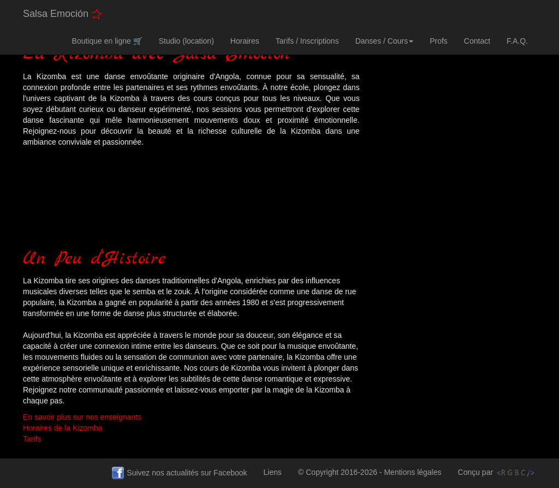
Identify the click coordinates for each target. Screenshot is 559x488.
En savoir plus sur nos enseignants (82, 417)
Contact (477, 41)
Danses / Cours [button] (384, 41)
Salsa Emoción (62, 14)
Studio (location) (186, 41)
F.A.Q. (517, 41)
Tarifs (32, 439)
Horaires (244, 41)
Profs (439, 41)
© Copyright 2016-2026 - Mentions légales (373, 476)
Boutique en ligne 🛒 (107, 41)
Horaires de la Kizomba (63, 428)
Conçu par (497, 472)
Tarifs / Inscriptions (307, 41)
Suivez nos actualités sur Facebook (183, 477)
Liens (277, 471)
